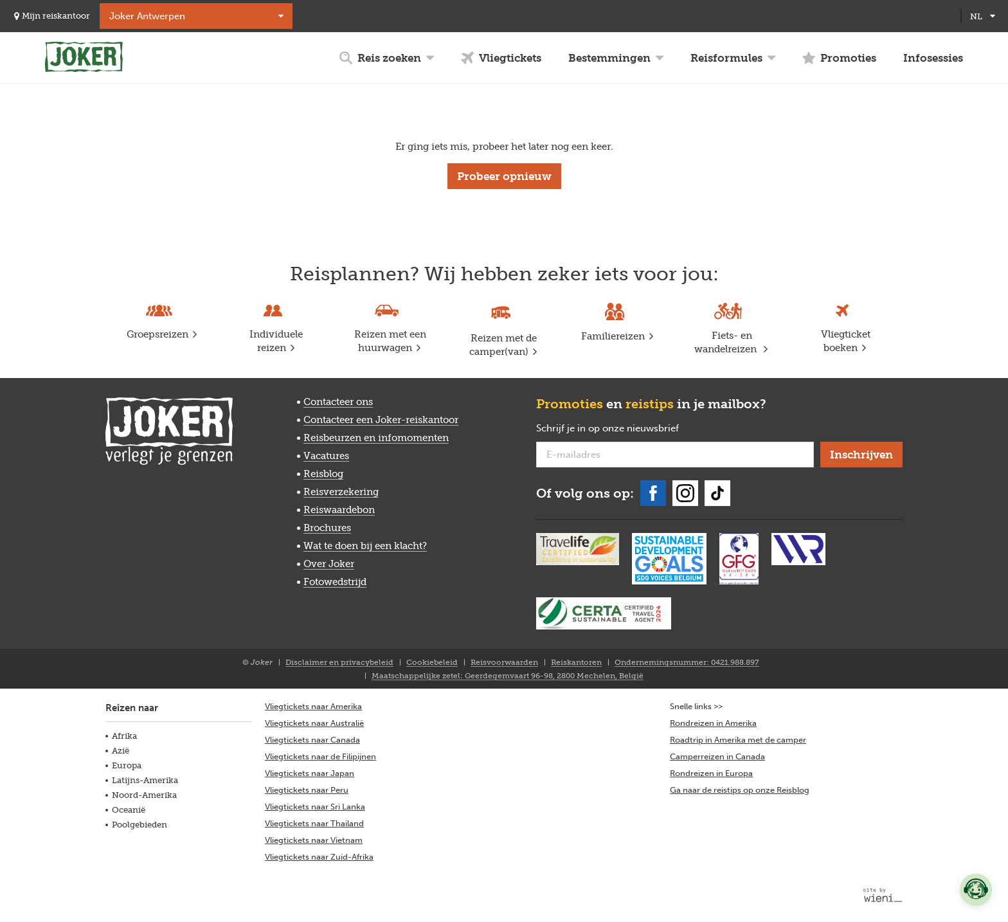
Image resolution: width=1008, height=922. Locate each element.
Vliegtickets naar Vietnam (314, 840)
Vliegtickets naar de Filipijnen (320, 756)
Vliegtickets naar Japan (309, 773)
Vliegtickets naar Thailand (314, 823)
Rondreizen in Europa (711, 773)
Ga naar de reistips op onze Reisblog (739, 790)
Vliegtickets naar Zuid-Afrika (319, 857)
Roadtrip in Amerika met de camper (738, 740)
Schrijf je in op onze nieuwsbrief (628, 429)
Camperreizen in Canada (717, 756)
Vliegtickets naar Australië (314, 723)
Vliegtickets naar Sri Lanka (315, 806)
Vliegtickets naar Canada (312, 740)
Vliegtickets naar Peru (306, 790)
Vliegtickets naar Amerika (313, 706)
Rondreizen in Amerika (713, 723)
